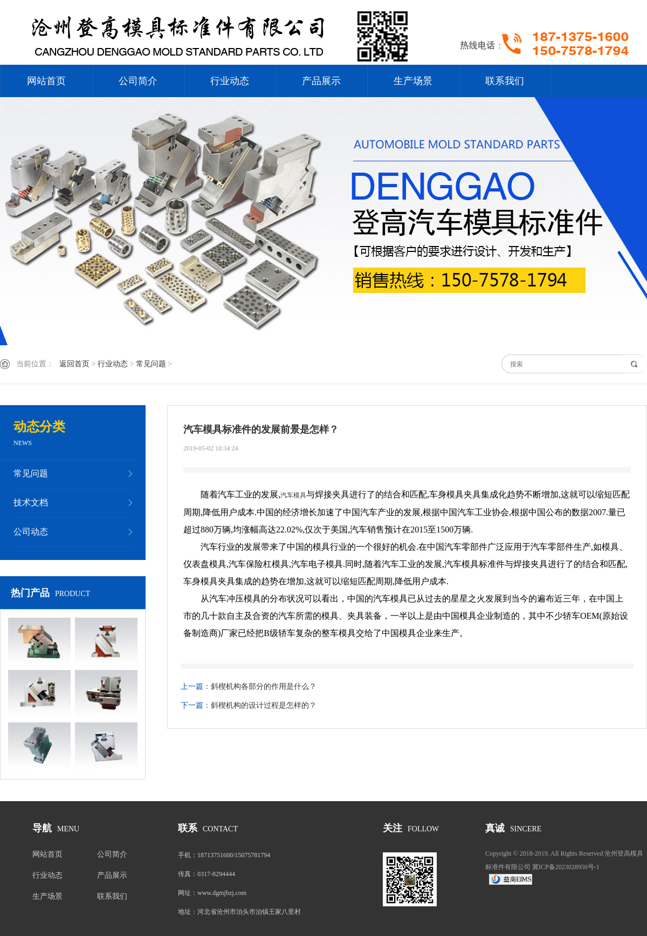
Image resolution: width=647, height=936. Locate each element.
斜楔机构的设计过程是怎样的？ (263, 705)
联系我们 (504, 81)
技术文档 (30, 502)
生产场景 (413, 81)
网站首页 (46, 81)
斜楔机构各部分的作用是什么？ (263, 686)
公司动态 (30, 531)
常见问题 (151, 364)
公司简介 (138, 81)
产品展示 (321, 81)
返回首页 (74, 364)
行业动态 (229, 81)
